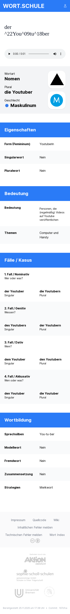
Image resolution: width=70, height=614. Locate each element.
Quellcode (39, 520)
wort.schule (23, 6)
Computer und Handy (49, 235)
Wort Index (57, 535)
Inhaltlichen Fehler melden (35, 527)
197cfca (63, 608)
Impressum (18, 520)
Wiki (56, 520)
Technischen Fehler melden (23, 535)
